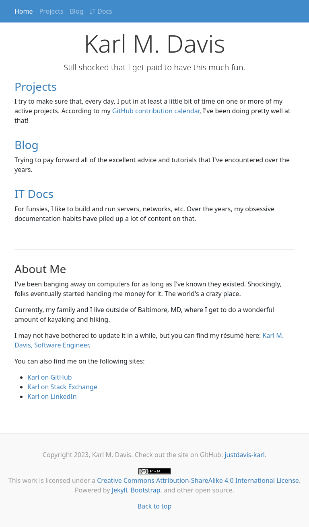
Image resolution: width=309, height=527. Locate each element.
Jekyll (119, 490)
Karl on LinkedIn (52, 396)
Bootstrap (145, 490)
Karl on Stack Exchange (62, 386)
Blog (76, 11)
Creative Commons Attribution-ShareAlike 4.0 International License (198, 480)
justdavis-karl (245, 454)
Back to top (155, 506)
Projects (51, 11)
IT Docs (101, 11)
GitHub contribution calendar (156, 110)
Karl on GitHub (49, 377)
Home (23, 11)
